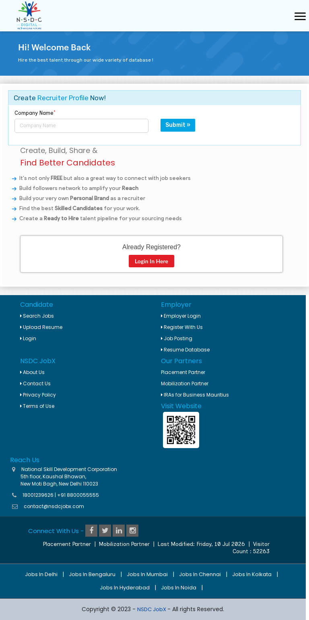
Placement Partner (183, 372)
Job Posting (176, 338)
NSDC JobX (152, 609)
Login (28, 338)
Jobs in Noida (178, 587)
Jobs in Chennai (200, 574)
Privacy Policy (38, 394)
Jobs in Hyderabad (125, 587)
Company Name (35, 113)
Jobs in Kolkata (252, 574)
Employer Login (181, 315)
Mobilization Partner (184, 383)
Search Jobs (37, 315)
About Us (32, 372)
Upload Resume (41, 327)
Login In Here (151, 261)
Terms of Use (37, 406)
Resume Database (185, 349)
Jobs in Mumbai (147, 574)
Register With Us (182, 327)
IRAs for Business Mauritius (195, 394)
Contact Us (35, 383)
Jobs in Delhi (41, 574)
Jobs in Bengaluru (92, 574)
